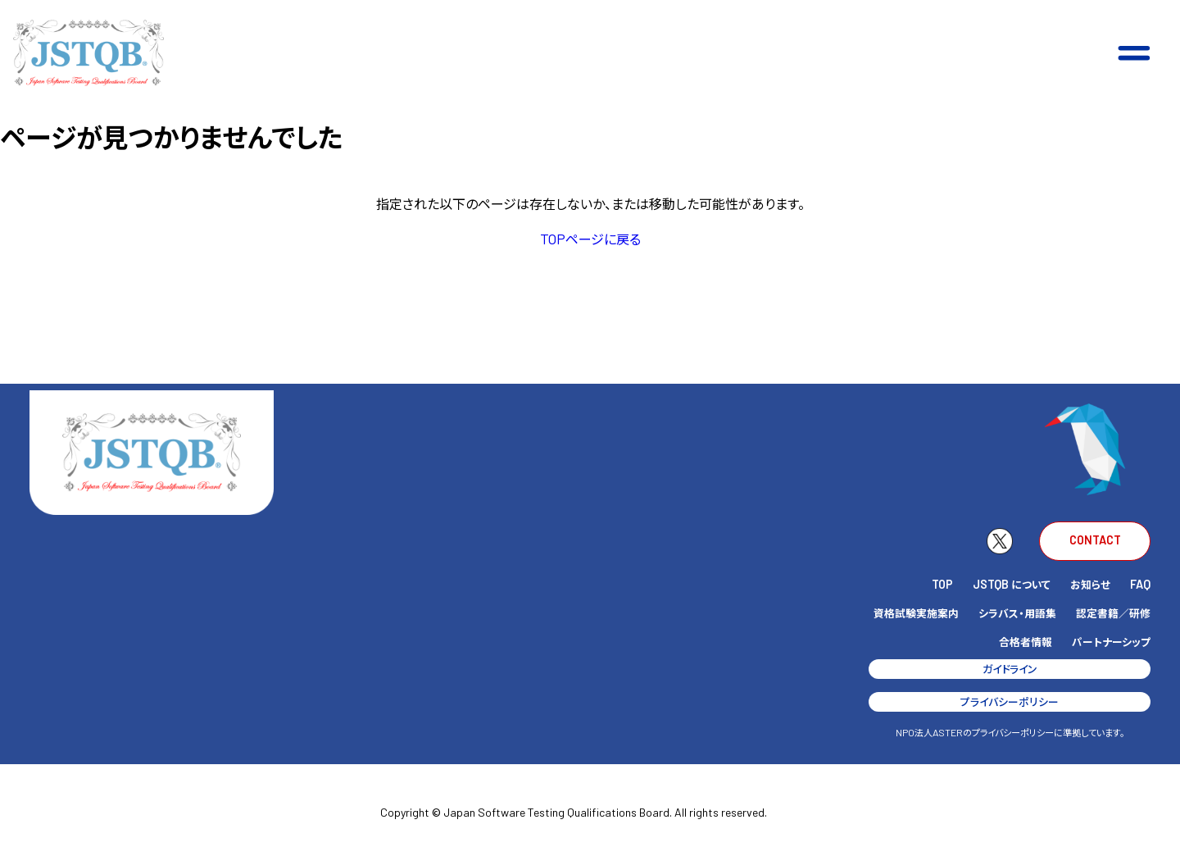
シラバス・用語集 (1017, 613)
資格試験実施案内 (916, 613)
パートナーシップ (1111, 641)
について (1012, 584)
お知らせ (1090, 584)
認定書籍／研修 (1113, 613)
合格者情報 (1025, 641)
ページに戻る (590, 238)
